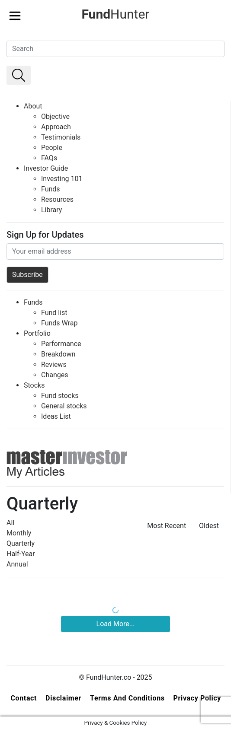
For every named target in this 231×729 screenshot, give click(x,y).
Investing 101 (61, 179)
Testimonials (60, 137)
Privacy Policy (197, 698)
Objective (55, 116)
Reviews (54, 364)
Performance (61, 344)
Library (51, 210)
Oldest (209, 526)
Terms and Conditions (127, 698)
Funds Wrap (59, 323)
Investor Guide (46, 168)
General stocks (64, 406)
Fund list (54, 313)
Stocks (34, 385)
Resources (57, 199)
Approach (56, 127)
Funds (50, 189)
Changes (54, 375)
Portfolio (37, 333)
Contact (23, 698)
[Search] (115, 49)
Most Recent (166, 526)
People (51, 147)
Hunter (115, 14)
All (10, 523)
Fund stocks (60, 396)
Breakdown (58, 354)
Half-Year (20, 554)
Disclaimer (63, 698)
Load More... (115, 624)
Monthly (18, 533)
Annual (17, 564)
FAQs (49, 158)
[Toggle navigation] (15, 13)
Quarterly (20, 543)
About (33, 106)
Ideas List (56, 416)
